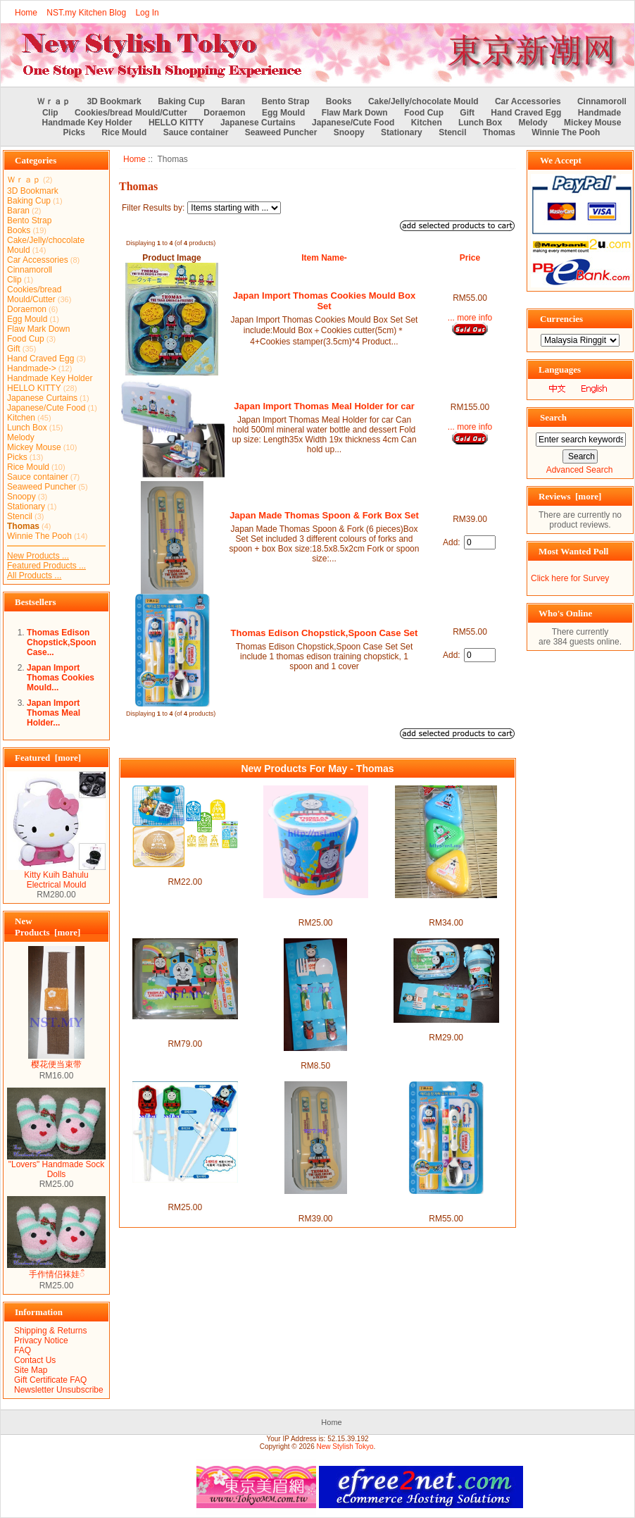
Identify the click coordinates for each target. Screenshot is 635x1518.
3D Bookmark (114, 101)
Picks (74, 132)
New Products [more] (47, 927)
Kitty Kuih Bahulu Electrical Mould (56, 876)
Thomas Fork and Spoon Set (315, 1056)
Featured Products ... (46, 566)
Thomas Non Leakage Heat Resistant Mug (315, 908)
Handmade (599, 113)
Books (339, 101)
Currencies (561, 318)
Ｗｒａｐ (53, 101)
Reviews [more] (570, 496)
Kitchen (426, 122)
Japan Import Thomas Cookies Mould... (60, 677)
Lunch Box (480, 122)
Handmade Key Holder (87, 122)
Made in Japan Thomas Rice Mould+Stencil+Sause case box (185, 1029)
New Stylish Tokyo (345, 1446)
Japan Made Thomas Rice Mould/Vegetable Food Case (446, 908)
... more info (470, 318)
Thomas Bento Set (446, 1028)
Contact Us (35, 1360)
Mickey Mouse (592, 122)
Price (470, 258)
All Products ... (34, 575)
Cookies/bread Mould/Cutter (131, 113)
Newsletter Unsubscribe (58, 1390)
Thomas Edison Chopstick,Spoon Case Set (324, 633)
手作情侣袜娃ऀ (56, 1269)
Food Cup (424, 113)
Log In (146, 13)
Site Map (30, 1370)
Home (26, 13)
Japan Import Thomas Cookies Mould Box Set (324, 300)
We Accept (560, 160)
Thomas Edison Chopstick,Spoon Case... (61, 642)
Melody (532, 122)
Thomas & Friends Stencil (185, 872)
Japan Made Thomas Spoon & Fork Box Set (324, 515)
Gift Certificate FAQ (50, 1380)
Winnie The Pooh (566, 132)
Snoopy (349, 132)
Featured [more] (48, 757)
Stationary (401, 132)
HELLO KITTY (176, 122)
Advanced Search (579, 470)
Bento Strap (286, 101)
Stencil (452, 132)
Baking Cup (181, 101)
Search (553, 417)
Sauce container (196, 132)
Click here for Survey (570, 578)
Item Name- (324, 258)
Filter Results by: (153, 208)
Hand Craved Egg (526, 113)
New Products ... (38, 556)
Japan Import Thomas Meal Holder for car (324, 406)
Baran (233, 101)
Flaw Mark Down (355, 113)
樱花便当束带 (56, 1060)
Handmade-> (31, 368)
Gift (467, 113)
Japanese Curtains (258, 122)
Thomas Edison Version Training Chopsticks (185, 1192)
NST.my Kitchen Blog (86, 13)
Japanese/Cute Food (353, 122)
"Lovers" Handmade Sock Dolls (56, 1165)
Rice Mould (123, 132)
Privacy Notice (41, 1340)
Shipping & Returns (50, 1331)
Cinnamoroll (602, 101)
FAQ (22, 1350)
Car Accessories (528, 101)
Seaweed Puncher (281, 132)
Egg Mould (283, 113)
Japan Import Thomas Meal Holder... (53, 713)
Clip (50, 113)
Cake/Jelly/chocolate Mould (423, 101)
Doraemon (224, 113)
